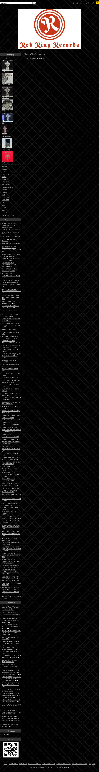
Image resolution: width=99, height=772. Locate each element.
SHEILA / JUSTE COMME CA (10, 329)
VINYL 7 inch (5, 98)
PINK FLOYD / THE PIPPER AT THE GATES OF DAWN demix (10, 684)
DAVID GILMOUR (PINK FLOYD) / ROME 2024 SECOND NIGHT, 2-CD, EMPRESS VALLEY (11, 678)
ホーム (5, 764)
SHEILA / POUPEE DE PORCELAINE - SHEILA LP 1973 (11, 419)
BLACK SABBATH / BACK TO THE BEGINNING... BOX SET (11, 656)
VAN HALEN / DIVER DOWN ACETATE (10, 725)
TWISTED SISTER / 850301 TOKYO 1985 (9, 539)
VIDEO (4, 162)
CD (3, 123)
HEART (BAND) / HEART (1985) (11, 580)
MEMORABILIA (6, 136)
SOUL (3, 205)
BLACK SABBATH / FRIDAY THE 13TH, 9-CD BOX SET (11, 661)
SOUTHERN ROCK (7, 174)
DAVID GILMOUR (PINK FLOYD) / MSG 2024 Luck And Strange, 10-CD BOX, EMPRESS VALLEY (11, 672)
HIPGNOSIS (5, 200)
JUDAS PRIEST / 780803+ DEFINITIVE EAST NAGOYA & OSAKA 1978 (10, 571)
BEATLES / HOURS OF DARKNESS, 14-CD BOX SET (10, 666)
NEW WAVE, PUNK (7, 187)
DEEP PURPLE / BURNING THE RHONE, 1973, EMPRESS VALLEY (11, 643)
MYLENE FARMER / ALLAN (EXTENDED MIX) (9, 504)
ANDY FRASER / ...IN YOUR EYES (11, 236)
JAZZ (3, 210)
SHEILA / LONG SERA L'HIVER (10, 425)
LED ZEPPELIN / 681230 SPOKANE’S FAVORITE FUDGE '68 (11, 290)
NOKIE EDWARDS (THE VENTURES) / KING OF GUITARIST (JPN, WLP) (11, 474)
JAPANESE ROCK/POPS (8, 215)
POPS (3, 195)
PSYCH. (4, 177)
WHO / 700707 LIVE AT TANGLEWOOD (8, 302)
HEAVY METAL (6, 184)
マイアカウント (79, 3)
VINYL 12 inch (6, 85)
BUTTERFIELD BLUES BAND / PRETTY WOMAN (10, 307)
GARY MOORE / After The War (11, 230)
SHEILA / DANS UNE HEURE (10, 427)
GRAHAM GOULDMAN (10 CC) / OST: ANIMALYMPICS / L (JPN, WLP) (11, 527)
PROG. (4, 179)
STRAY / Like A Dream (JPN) (10, 439)
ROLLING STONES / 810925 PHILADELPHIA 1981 (10, 315)
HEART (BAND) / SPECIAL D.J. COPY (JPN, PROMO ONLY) (10, 577)
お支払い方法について (48, 764)
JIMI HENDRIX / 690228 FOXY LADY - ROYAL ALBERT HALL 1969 (10, 297)
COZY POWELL (6, 197)
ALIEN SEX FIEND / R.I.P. (9, 273)
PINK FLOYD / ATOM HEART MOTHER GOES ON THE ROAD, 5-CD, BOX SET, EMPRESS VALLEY (11, 719)
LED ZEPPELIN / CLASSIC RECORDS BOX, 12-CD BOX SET (11, 614)
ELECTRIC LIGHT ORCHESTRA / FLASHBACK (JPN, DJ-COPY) (11, 346)
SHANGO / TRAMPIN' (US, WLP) (11, 483)
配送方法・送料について (64, 764)
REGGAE (4, 213)
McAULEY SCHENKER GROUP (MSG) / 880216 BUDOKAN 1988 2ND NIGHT (11, 549)
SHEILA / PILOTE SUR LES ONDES (11, 415)
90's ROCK (5, 192)
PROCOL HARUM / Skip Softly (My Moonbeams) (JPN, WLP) (10, 281)
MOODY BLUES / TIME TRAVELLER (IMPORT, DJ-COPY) (11, 342)
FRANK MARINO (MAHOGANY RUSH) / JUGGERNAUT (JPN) (11, 458)
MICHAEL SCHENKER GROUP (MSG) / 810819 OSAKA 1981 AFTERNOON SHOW (10, 561)
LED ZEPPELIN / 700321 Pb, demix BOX (10, 638)
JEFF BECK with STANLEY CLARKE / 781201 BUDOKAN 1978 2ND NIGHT (11, 325)
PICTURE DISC (6, 111)
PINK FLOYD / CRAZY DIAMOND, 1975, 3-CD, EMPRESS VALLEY (11, 705)
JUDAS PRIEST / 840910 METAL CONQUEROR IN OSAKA (11, 566)
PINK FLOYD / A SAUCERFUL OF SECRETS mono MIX (11, 690)
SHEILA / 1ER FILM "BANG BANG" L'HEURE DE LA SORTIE (11, 431)
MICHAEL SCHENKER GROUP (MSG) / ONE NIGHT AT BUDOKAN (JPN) (10, 225)
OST (3, 202)
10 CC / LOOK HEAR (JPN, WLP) (11, 531)
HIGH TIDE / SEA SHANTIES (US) (11, 243)
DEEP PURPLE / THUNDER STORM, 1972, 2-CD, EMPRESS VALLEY (10, 620)
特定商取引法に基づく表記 (79, 764)
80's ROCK (5, 190)
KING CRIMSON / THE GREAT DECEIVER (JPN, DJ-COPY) (10, 337)
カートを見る (93, 3)
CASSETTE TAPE (6, 149)
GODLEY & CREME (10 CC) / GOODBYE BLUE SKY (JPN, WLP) (11, 517)
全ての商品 (5, 58)
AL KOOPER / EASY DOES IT (10, 486)
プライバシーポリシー (34, 764)
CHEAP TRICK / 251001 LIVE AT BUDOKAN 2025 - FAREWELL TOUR (11, 626)
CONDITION (5, 734)
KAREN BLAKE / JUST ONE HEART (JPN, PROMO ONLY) (11, 463)
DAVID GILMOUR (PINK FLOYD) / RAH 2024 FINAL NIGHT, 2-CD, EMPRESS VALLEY (11, 695)
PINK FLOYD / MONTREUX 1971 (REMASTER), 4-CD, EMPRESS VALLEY (11, 632)
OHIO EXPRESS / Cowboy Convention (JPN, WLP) (9, 270)
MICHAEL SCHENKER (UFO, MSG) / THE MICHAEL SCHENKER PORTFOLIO (11, 356)
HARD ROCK (5, 182)
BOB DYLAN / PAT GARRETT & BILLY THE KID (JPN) (11, 403)
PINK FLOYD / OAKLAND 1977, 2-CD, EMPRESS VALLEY (11, 700)
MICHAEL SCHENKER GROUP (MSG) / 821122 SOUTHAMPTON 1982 (11, 555)
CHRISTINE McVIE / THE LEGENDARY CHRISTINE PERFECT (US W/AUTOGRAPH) (11, 258)
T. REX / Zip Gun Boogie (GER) (11, 254)
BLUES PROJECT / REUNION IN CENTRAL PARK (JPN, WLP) (11, 381)
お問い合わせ (23, 764)
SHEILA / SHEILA (6, 434)
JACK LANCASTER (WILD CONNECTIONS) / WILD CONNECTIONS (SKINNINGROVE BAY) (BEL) (11, 248)
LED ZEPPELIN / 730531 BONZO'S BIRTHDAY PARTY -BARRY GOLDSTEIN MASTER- (10, 650)
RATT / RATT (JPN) (7, 446)
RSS (90, 764)
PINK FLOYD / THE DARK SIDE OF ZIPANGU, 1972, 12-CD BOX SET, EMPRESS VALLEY (11, 608)
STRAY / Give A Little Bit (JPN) (10, 437)
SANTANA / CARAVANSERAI (10, 378)
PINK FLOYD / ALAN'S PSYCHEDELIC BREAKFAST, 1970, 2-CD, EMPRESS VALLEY (11, 712)
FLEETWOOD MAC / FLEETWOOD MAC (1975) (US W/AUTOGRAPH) (10, 264)
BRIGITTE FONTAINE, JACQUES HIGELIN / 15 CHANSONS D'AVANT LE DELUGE (11, 490)
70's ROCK (5, 169)
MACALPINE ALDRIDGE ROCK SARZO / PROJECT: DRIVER (10, 588)
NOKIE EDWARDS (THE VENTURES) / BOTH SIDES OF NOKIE (10, 468)
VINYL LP (4, 71)
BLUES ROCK (6, 172)
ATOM (93, 764)
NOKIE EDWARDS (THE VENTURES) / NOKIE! (8, 479)
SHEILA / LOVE (6, 422)
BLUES (4, 208)
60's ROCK (5, 167)
